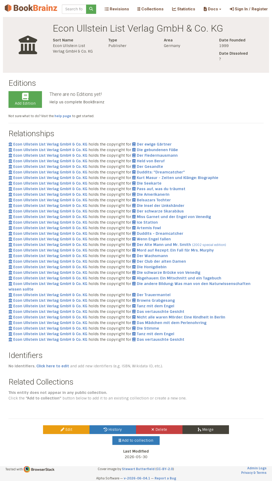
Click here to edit (52, 366)
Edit (66, 429)
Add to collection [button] (136, 440)
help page (62, 116)
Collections (151, 9)
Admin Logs (256, 468)
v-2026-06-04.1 (137, 478)
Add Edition (25, 99)
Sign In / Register (249, 9)
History (113, 429)
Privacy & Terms (253, 473)
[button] (212, 9)
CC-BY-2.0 (164, 469)
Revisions (117, 9)
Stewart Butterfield (138, 469)
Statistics (183, 9)
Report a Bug (165, 478)
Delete (159, 429)
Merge (206, 429)
